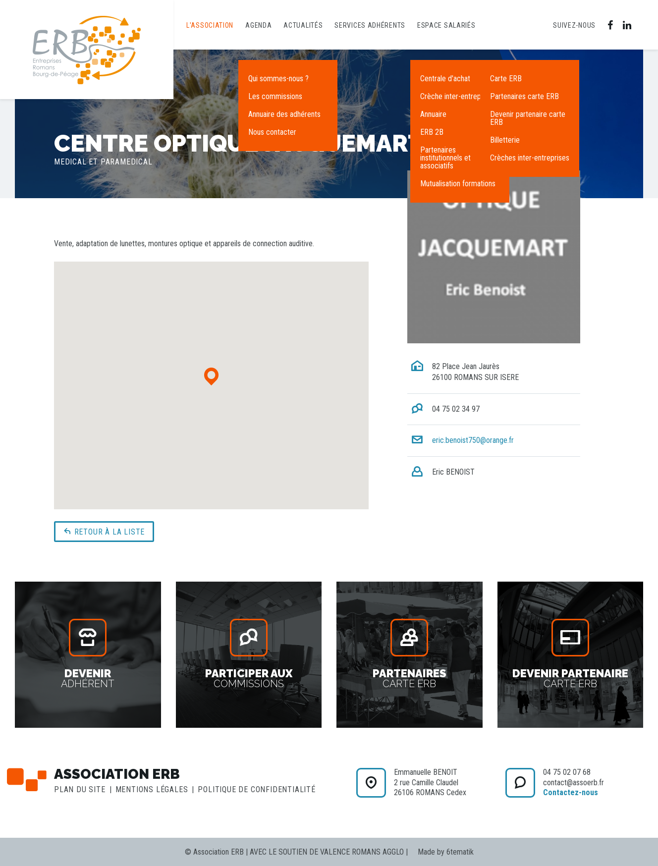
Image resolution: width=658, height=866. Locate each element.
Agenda (258, 25)
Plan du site (80, 789)
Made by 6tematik (446, 852)
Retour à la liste (104, 531)
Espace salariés (446, 25)
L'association (209, 25)
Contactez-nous (570, 792)
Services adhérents (369, 25)
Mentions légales (151, 789)
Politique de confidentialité (256, 789)
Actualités (303, 25)
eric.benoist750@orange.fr (473, 440)
